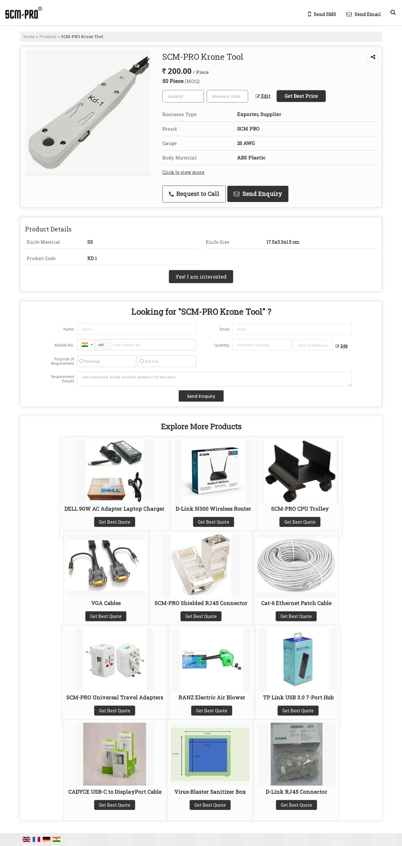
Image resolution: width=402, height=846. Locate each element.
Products (48, 36)
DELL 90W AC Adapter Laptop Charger (114, 508)
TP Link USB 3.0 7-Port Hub (298, 697)
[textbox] (227, 96)
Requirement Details (62, 379)
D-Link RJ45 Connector (296, 791)
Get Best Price (301, 96)
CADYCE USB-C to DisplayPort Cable (114, 791)
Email (224, 329)
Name (68, 329)
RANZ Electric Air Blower (211, 697)
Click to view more (183, 172)
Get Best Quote (114, 522)
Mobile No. (64, 345)
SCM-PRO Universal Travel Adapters (114, 697)
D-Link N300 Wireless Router (213, 508)
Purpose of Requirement (62, 361)
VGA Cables (106, 603)
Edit (263, 96)
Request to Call (194, 194)
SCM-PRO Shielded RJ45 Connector (201, 603)
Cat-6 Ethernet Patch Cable (296, 603)
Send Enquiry (258, 194)
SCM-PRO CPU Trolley (300, 508)
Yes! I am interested (201, 276)
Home (29, 36)
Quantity (221, 345)
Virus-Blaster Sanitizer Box (210, 791)
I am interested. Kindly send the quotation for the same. (214, 379)
